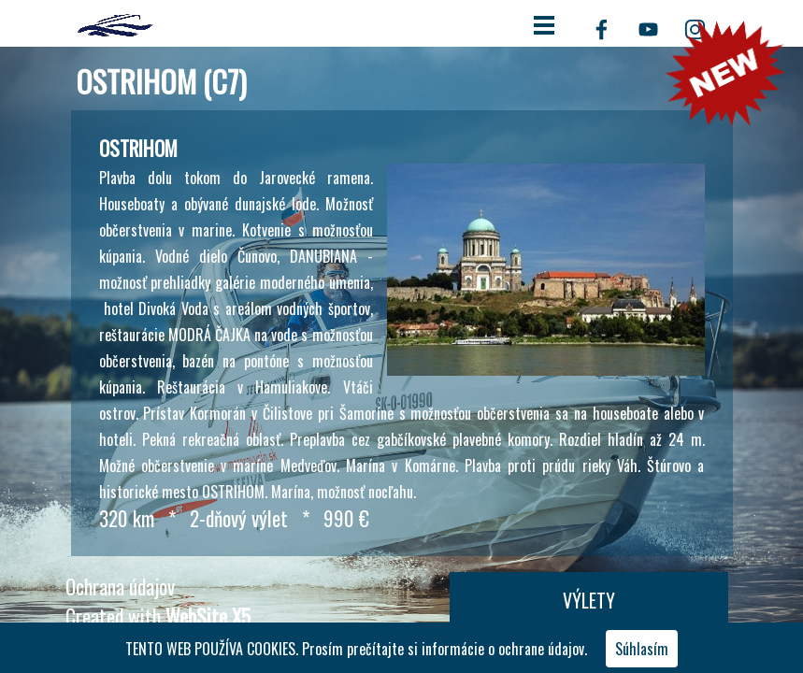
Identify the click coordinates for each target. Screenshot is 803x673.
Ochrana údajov (120, 586)
